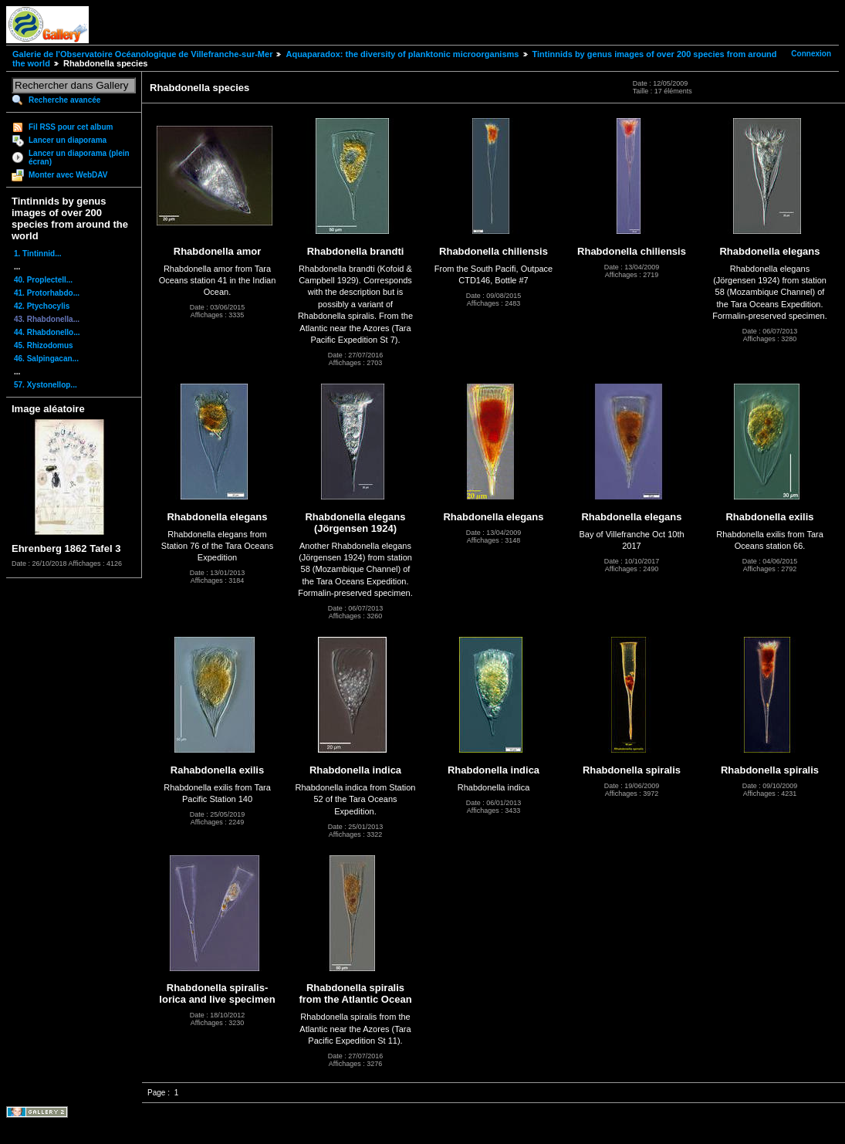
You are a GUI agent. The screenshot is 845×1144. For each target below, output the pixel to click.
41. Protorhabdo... (46, 293)
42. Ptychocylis (41, 306)
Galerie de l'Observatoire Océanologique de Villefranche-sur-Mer (142, 54)
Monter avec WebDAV (68, 175)
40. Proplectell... (43, 280)
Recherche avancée (64, 100)
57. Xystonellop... (45, 385)
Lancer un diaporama (67, 140)
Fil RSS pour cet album (71, 127)
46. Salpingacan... (46, 358)
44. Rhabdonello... (47, 332)
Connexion (811, 53)
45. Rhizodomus (43, 345)
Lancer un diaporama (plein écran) (79, 157)
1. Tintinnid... (37, 253)
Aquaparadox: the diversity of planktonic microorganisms (402, 54)
